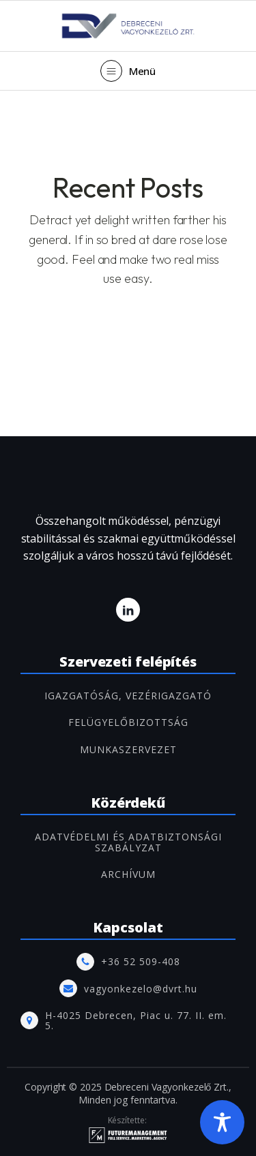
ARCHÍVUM (128, 874)
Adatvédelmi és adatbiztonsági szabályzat (128, 842)
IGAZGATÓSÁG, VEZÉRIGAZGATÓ (128, 695)
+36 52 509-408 (140, 961)
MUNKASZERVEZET (128, 749)
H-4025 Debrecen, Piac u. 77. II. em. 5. (136, 1020)
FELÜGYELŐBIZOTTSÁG (128, 722)
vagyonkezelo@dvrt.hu (140, 989)
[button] (128, 71)
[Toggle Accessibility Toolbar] (222, 1122)
